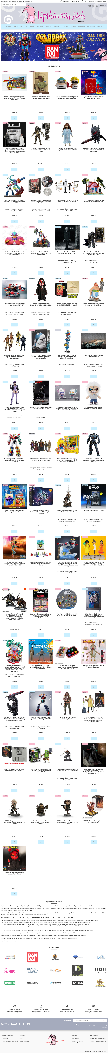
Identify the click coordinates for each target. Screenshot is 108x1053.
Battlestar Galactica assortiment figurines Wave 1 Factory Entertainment (14, 357)
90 (40, 319)
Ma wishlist (75, 1)
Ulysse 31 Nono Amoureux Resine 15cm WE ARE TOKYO (93, 97)
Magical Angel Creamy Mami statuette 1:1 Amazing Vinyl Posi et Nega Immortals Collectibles (67, 409)
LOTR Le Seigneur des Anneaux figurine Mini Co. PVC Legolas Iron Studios (14, 822)
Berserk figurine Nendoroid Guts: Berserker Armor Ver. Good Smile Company (94, 150)
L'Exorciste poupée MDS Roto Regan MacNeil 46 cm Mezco (67, 149)
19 (41, 112)
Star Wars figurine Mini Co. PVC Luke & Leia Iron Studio (67, 511)
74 (93, 785)
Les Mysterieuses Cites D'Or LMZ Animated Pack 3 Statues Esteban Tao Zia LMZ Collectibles (93, 564)
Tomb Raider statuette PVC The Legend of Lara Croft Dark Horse (67, 770)
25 (14, 526)
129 (67, 371)
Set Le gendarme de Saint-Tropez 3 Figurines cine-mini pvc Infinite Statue (41, 667)
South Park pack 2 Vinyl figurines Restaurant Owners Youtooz (67, 97)
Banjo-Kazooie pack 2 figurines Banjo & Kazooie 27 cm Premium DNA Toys (14, 98)
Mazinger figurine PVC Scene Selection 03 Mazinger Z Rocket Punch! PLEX (14, 202)
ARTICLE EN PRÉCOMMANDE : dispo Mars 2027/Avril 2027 (14, 675)
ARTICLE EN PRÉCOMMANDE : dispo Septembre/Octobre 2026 (14, 210)
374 (93, 578)
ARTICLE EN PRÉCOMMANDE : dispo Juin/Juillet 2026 (67, 572)
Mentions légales (24, 1041)
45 (67, 112)
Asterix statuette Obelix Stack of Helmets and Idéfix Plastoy (93, 304)
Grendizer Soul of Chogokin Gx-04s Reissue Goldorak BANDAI (14, 304)
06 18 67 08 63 (56, 938)
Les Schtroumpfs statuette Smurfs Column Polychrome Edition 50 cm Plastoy (67, 357)
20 (14, 785)
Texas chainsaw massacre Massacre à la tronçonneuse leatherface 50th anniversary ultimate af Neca (93, 720)
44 (93, 526)
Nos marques (54, 948)
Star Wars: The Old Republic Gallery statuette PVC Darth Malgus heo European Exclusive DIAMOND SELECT (93, 771)
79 (40, 371)
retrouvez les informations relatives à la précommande (94, 1009)
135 (67, 422)
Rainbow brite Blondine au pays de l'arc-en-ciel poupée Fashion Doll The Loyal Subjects (67, 460)
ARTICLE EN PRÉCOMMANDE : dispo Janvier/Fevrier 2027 (67, 210)
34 (93, 319)
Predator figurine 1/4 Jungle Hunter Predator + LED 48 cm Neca (41, 150)
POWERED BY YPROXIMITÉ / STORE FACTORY (95, 1051)
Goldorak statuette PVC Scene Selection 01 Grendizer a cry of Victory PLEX (41, 253)
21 (93, 422)
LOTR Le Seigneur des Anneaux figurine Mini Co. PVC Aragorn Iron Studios (67, 822)
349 (67, 733)
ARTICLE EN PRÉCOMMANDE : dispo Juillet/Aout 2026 (93, 261)
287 (14, 733)
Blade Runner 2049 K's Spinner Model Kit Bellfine (94, 356)
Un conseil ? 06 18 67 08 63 (67, 1008)
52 (67, 526)
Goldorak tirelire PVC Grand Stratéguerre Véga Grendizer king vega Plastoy (14, 253)
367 (14, 681)
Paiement (5, 1038)
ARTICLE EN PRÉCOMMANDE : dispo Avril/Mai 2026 (41, 727)
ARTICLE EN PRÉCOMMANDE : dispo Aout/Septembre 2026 (67, 313)
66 (14, 164)
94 (67, 164)
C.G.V (21, 1038)
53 (14, 216)
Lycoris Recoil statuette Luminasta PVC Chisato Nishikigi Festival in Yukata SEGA (14, 564)
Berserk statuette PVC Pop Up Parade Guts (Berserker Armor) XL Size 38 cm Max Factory (14, 719)
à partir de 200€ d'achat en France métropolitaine (14, 1009)
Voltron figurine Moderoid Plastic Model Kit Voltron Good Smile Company (14, 460)
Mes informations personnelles (77, 1042)
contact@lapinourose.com (33, 938)
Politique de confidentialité (10, 1041)
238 (93, 629)
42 (93, 681)
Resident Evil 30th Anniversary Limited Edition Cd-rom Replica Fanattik (41, 202)
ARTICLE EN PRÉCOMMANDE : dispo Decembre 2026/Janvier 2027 (41, 210)
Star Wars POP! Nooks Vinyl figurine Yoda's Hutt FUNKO (41, 97)
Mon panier (75, 1038)
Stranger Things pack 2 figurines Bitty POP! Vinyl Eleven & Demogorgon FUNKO (40, 615)
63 (67, 216)
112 (93, 112)
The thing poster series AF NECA (93, 511)
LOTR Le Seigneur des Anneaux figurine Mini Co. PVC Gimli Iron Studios (41, 822)
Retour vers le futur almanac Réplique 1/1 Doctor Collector (14, 511)
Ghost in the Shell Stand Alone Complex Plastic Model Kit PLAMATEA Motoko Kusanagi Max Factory (14, 409)
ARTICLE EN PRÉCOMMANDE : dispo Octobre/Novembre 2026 (14, 417)
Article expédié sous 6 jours (67, 364)
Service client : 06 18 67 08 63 (97, 1)
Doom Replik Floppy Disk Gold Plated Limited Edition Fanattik (67, 304)
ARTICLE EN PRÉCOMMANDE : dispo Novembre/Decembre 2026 (14, 313)
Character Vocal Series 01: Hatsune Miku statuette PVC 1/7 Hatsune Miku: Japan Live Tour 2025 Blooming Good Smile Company (14, 668)
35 (17, 629)
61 (93, 164)
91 (67, 267)
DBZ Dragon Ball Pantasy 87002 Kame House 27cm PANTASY (93, 201)
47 (14, 836)
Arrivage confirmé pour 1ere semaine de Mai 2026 (41, 468)
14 (41, 785)
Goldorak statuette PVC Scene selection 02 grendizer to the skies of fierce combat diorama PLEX (67, 564)
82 (93, 474)
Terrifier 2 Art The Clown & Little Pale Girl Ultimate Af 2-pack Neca (67, 202)
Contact (74, 1035)
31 (14, 267)
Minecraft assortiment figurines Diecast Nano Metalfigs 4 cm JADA (40, 564)
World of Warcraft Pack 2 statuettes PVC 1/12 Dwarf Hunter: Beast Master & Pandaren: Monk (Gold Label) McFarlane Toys (14, 616)
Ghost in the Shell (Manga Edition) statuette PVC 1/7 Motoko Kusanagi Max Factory (94, 615)
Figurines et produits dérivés (98, 1041)
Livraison (22, 1035)
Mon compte (64, 1)
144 (14, 371)
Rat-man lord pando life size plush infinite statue (14, 873)
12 (67, 681)
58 (41, 422)
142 (40, 164)
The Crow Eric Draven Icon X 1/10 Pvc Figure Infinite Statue (41, 408)
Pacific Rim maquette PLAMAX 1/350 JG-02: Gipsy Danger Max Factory (93, 460)
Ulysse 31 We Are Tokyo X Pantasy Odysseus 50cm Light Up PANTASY (41, 512)
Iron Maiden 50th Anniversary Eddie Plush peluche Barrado (93, 408)
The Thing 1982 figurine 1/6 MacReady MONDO (67, 718)
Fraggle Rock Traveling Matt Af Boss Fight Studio (93, 666)
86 (14, 112)
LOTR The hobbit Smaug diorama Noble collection (93, 821)
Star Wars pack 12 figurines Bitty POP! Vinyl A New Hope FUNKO (67, 614)
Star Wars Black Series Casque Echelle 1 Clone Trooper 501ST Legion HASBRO (41, 357)
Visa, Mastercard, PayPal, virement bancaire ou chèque (41, 1009)
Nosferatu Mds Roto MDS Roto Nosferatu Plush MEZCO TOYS (67, 252)
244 (41, 526)
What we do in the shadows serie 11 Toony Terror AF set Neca (41, 459)
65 (14, 422)
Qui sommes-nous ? (54, 902)
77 (40, 733)
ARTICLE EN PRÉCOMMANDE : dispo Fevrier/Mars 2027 (67, 261)
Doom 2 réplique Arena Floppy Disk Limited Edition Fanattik (14, 770)
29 (41, 216)
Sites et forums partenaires (98, 1038)
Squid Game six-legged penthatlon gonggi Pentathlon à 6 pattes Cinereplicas (67, 667)
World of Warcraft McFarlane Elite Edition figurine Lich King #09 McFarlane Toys (93, 253)
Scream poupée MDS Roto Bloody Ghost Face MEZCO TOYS (41, 304)
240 (14, 319)
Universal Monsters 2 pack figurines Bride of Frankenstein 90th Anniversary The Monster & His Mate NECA (14, 151)
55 (41, 267)
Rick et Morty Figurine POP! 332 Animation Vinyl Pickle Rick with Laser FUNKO (41, 771)
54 (67, 785)
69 (14, 474)
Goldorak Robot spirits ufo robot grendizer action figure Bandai (41, 718)
